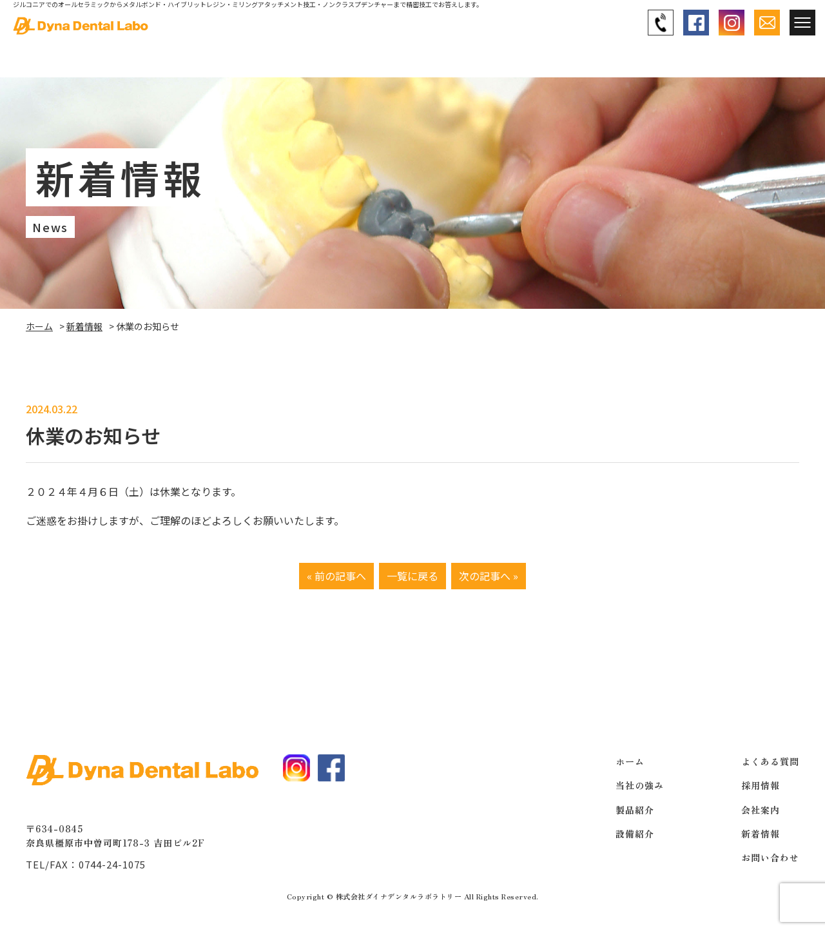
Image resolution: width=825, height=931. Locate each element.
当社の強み (640, 785)
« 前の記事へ (336, 575)
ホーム (39, 326)
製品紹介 (635, 809)
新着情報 (84, 326)
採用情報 (760, 785)
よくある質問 (770, 761)
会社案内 (760, 809)
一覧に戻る (412, 575)
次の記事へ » (488, 575)
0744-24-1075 (112, 864)
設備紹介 (635, 833)
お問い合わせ (770, 857)
